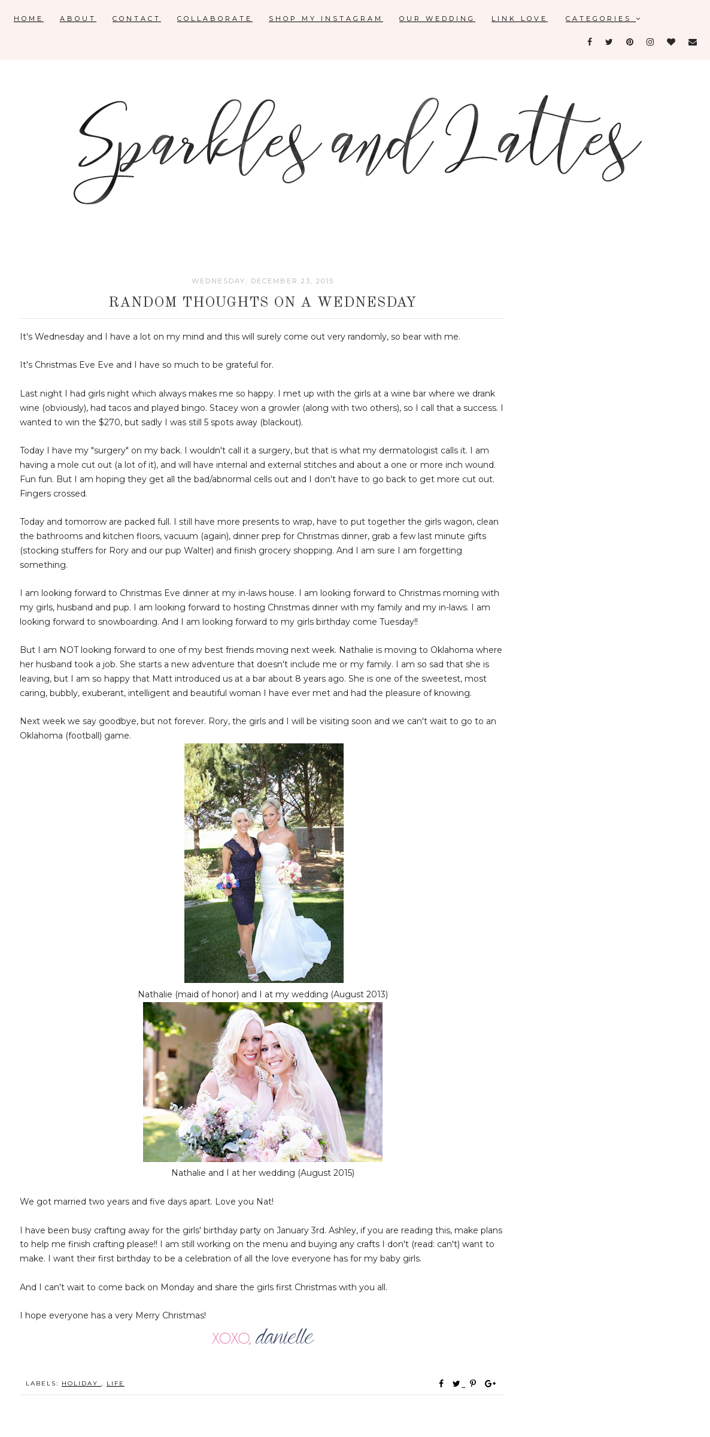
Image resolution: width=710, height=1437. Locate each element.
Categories (604, 18)
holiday (81, 1383)
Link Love (519, 18)
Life (116, 1383)
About (78, 18)
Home (29, 18)
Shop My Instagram (326, 18)
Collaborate (215, 18)
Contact (137, 18)
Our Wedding (437, 18)
